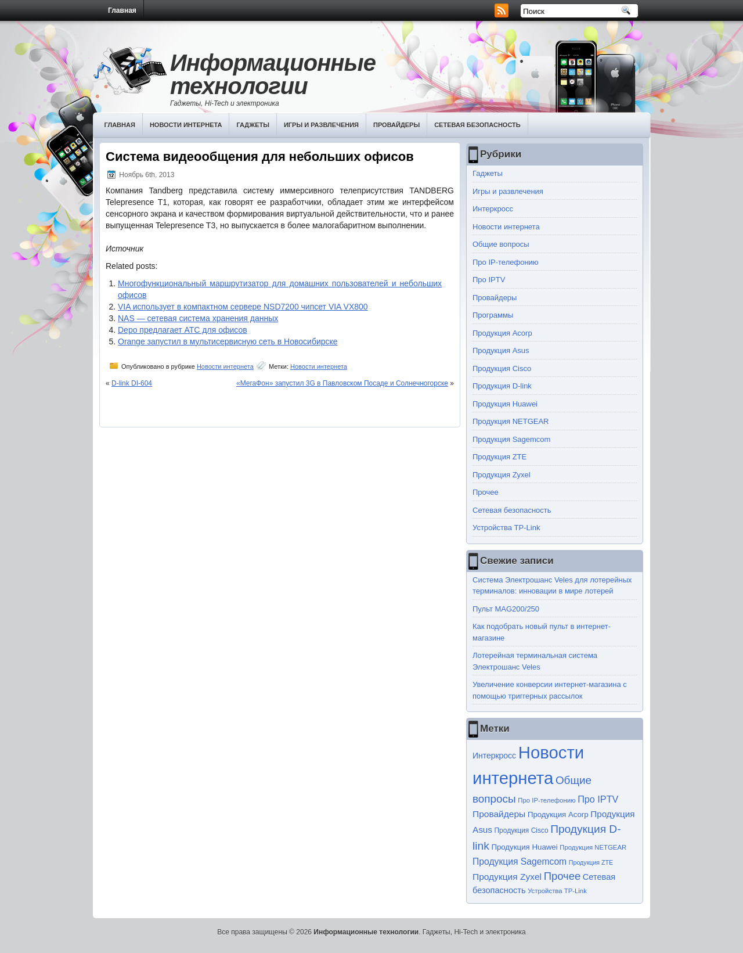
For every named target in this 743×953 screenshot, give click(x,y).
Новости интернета (186, 124)
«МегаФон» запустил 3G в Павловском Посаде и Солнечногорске (342, 383)
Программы (493, 315)
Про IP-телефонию (506, 262)
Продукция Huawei (505, 404)
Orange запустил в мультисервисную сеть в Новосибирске (228, 341)
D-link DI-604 (131, 383)
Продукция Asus (501, 350)
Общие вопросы (501, 244)
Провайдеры (396, 124)
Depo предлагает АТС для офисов (182, 330)
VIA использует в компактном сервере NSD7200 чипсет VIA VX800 (243, 306)
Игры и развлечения (321, 124)
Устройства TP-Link (506, 527)
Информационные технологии (273, 74)
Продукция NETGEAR (511, 421)
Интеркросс (493, 208)
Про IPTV (489, 279)
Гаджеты (252, 124)
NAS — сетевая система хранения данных (198, 318)
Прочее (486, 492)
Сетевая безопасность (477, 124)
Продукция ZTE (499, 456)
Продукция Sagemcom (511, 439)
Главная (122, 10)
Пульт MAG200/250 (506, 609)
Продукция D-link (502, 386)
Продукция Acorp (502, 333)
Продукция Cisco (502, 368)
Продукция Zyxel (502, 474)
